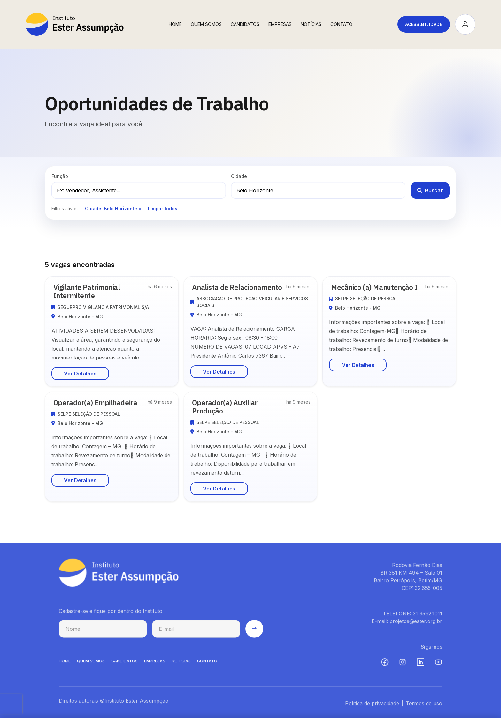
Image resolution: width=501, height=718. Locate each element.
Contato (341, 24)
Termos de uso (424, 707)
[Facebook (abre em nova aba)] (385, 666)
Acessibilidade (423, 24)
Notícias (311, 24)
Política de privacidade (372, 707)
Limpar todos (162, 208)
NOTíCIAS (181, 664)
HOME (65, 664)
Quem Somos (206, 24)
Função (59, 176)
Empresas (280, 24)
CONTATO (207, 664)
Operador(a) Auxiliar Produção (228, 406)
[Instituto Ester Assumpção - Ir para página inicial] (75, 24)
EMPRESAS (154, 664)
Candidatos (245, 24)
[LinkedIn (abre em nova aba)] (420, 666)
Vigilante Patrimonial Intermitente (90, 291)
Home (175, 24)
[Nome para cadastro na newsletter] (103, 633)
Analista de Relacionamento (241, 287)
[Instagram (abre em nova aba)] (402, 666)
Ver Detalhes (80, 373)
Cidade (239, 176)
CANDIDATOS (124, 664)
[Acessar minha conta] (465, 24)
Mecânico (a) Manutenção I (378, 287)
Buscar (430, 190)
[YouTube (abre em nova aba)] (438, 666)
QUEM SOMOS (91, 664)
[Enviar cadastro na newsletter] (254, 633)
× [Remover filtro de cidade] (140, 208)
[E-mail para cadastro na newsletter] (196, 633)
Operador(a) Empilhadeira (99, 402)
